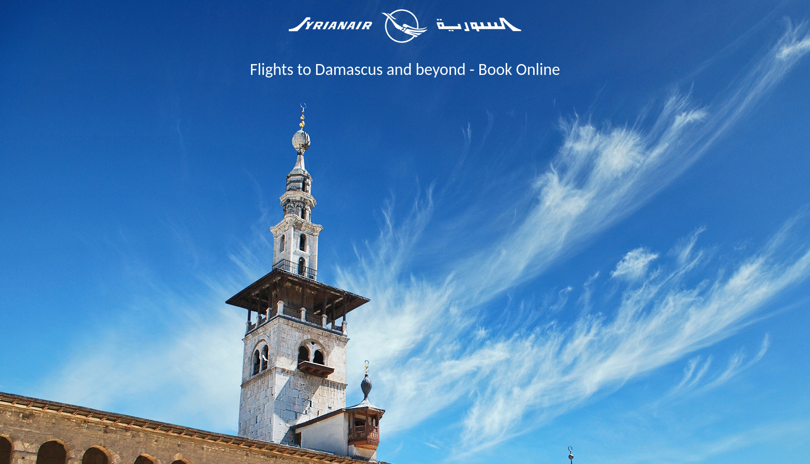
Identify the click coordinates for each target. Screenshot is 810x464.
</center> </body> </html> (405, 278)
